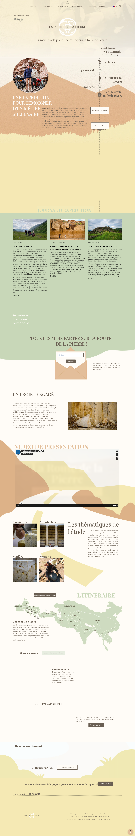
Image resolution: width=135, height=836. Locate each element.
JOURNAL (48, 210)
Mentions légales (72, 819)
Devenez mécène (67, 767)
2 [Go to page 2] (64, 298)
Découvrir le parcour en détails (45, 595)
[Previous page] (57, 298)
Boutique (92, 6)
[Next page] (77, 298)
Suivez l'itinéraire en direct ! (53, 653)
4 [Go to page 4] (70, 298)
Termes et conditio (102, 819)
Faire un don (100, 126)
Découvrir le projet (99, 110)
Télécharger (96, 725)
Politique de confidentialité (86, 819)
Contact (102, 6)
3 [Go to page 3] (67, 298)
